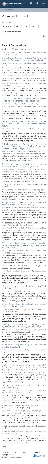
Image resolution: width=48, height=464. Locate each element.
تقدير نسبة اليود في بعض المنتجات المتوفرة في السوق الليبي (24, 427)
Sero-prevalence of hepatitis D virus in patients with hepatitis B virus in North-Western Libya (24, 204)
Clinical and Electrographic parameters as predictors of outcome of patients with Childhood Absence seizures (24, 124)
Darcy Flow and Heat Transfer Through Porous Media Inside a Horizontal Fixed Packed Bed (24, 100)
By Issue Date (8, 26)
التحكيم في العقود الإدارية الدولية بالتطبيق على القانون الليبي (24, 287)
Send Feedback (15, 457)
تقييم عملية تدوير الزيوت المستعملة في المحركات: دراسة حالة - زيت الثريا (24, 386)
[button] (31, 3)
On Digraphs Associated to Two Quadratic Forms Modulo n (24, 186)
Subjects (34, 26)
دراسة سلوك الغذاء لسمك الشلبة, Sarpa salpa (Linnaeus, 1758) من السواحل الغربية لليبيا (24, 407)
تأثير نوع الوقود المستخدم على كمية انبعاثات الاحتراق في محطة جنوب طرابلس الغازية (24, 305)
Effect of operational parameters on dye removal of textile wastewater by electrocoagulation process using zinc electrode (24, 245)
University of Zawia (14, 452)
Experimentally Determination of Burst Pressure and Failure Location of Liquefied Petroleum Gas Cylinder (24, 79)
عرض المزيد (5, 446)
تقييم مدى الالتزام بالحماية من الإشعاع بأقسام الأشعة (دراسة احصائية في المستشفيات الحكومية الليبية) (24, 325)
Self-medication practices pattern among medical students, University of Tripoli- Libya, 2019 (24, 165)
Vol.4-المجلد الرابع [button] (10, 9)
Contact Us (5, 457)
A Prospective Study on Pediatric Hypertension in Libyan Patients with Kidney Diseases (24, 224)
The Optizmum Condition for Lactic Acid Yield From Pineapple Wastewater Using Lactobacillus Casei (24, 59)
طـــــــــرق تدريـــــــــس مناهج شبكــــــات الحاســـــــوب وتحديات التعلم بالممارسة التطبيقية (24, 267)
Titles (26, 26)
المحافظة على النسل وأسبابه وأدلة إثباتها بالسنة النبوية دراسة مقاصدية (24, 346)
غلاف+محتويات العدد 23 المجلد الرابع (17, 49)
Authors (18, 26)
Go (44, 35)
